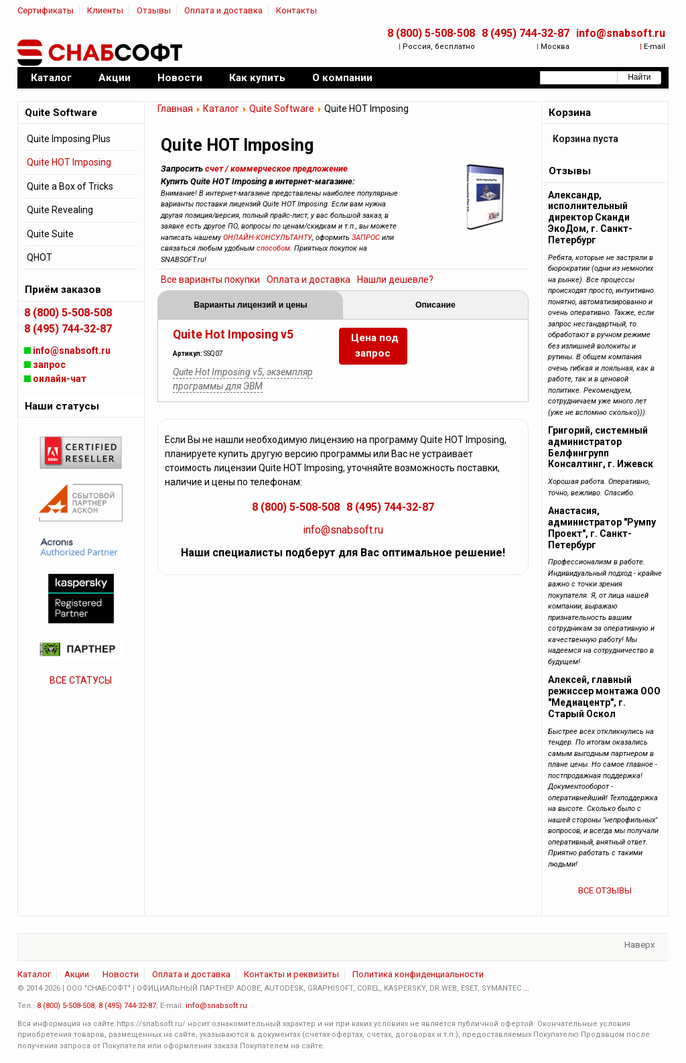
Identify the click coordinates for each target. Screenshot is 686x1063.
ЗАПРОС (366, 237)
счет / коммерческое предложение (276, 169)
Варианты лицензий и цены (250, 305)
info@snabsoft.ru (620, 33)
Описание (435, 305)
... (526, 988)
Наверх (639, 945)
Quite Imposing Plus (69, 138)
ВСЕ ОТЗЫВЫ (605, 890)
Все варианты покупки (210, 279)
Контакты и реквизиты (291, 974)
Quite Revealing (60, 209)
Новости (120, 974)
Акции (76, 974)
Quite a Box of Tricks (70, 186)
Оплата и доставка (223, 10)
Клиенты (105, 10)
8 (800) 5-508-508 (431, 33)
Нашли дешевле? (395, 279)
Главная (175, 108)
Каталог (221, 108)
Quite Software (281, 108)
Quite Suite (50, 234)
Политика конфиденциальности (418, 974)
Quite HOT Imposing (69, 162)
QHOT (39, 257)
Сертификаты (45, 10)
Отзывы (154, 10)
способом (273, 248)
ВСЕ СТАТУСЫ (81, 680)
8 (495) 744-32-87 (525, 33)
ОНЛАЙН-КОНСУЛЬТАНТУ (267, 237)
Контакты (296, 10)
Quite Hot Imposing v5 (233, 334)
